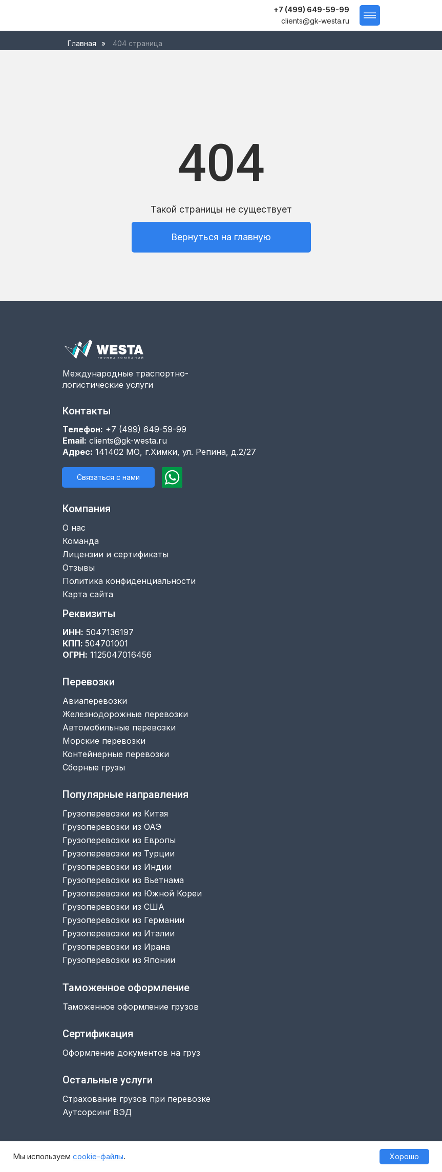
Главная (82, 43)
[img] (97, 16)
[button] (108, 477)
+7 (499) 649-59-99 (311, 9)
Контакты (86, 411)
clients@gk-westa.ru (315, 20)
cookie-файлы (98, 1156)
